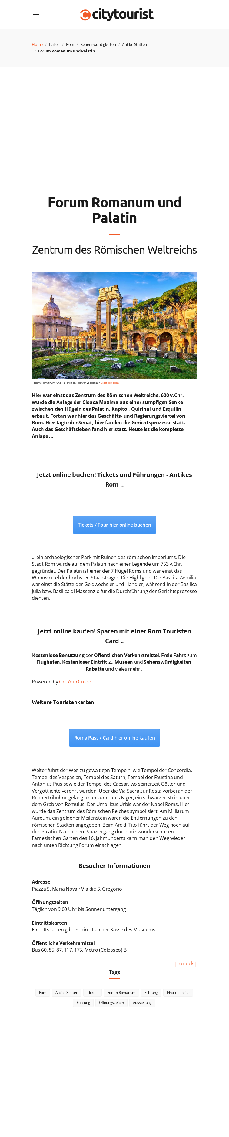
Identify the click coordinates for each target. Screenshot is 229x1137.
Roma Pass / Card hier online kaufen (114, 737)
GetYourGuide (75, 681)
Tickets (92, 992)
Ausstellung (142, 1002)
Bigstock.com (109, 382)
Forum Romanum (121, 992)
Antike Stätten (134, 44)
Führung (151, 992)
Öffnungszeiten (111, 1002)
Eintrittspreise (178, 992)
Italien (54, 44)
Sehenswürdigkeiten (98, 44)
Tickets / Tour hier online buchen (114, 524)
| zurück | (185, 963)
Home (37, 44)
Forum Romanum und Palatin (66, 51)
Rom (70, 44)
